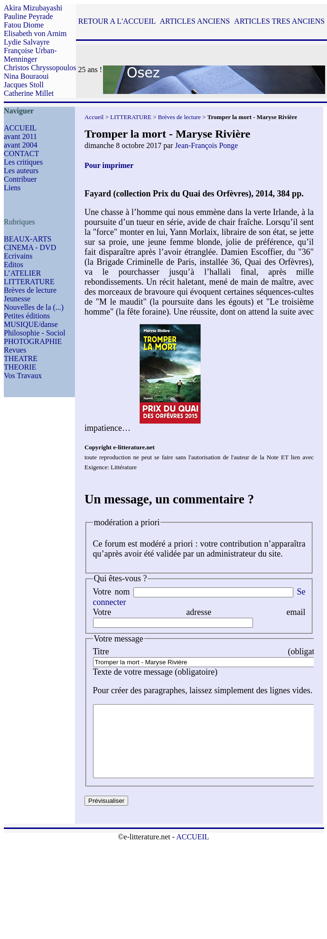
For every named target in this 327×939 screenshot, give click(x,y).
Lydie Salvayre (26, 42)
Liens (12, 188)
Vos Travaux (23, 376)
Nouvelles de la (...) (34, 307)
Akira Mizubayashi (33, 8)
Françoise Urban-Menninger (30, 54)
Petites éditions (27, 316)
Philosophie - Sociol (34, 333)
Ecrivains (18, 256)
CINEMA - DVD (30, 247)
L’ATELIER (22, 273)
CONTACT (21, 153)
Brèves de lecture (30, 290)
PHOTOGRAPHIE (33, 341)
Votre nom (111, 591)
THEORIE (20, 367)
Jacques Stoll (24, 85)
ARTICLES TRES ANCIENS (279, 21)
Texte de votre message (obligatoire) (155, 672)
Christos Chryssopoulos (40, 68)
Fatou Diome (24, 25)
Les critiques (23, 162)
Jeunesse (17, 299)
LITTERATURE (29, 282)
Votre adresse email (199, 612)
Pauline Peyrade (28, 16)
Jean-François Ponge (206, 145)
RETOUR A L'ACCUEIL (117, 21)
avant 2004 (20, 145)
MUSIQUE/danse (31, 324)
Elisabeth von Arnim (35, 33)
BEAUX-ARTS (27, 239)
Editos (13, 264)
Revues (15, 350)
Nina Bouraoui (26, 76)
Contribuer (20, 179)
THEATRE (20, 358)
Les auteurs (21, 171)
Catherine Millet (29, 93)
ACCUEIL (20, 128)
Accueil (93, 117)
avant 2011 (20, 136)
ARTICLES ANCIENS (194, 21)
